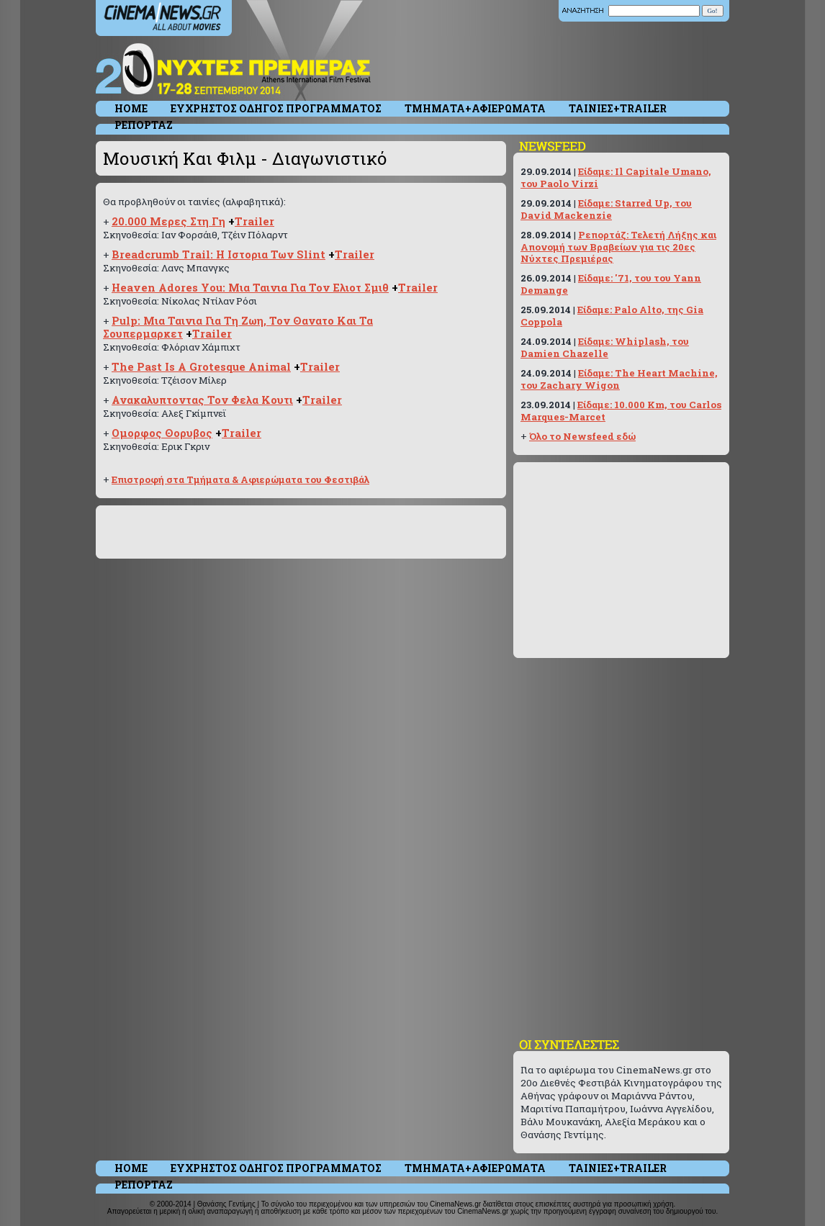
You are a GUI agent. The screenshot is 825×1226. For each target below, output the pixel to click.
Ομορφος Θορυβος (162, 433)
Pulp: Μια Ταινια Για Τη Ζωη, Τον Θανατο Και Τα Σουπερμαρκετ (238, 327)
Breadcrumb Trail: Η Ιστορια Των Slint (218, 254)
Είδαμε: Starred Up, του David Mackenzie (606, 209)
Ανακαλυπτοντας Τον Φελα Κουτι (202, 400)
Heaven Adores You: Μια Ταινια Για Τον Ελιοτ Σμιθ (250, 287)
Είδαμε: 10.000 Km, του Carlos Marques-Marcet (620, 410)
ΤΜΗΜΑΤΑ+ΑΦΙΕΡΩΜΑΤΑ (475, 108)
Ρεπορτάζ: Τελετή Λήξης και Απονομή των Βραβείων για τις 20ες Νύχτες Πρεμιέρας (618, 246)
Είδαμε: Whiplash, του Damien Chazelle (604, 347)
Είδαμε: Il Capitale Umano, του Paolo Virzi (615, 177)
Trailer (254, 221)
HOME (131, 108)
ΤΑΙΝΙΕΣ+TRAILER (618, 108)
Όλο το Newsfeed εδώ (582, 436)
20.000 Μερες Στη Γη (168, 221)
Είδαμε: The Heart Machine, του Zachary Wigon (619, 379)
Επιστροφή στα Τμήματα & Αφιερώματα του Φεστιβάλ (240, 479)
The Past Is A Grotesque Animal (201, 367)
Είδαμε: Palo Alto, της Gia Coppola (611, 315)
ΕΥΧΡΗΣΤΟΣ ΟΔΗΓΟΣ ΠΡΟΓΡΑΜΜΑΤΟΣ (276, 108)
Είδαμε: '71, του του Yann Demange (610, 284)
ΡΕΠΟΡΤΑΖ (143, 125)
